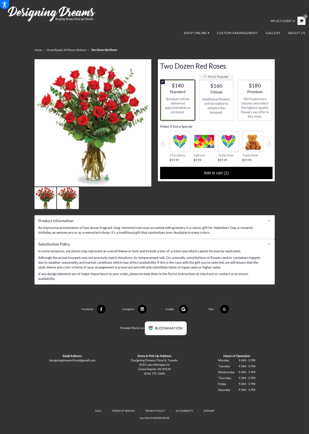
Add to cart (216, 173)
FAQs (98, 410)
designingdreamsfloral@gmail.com (72, 360)
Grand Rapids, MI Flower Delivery (66, 50)
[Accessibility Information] (4, 4)
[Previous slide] (163, 144)
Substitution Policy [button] (54, 244)
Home (38, 50)
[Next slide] (269, 144)
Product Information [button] (55, 220)
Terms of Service (123, 410)
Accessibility (184, 410)
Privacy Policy (155, 410)
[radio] (177, 100)
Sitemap (209, 410)
